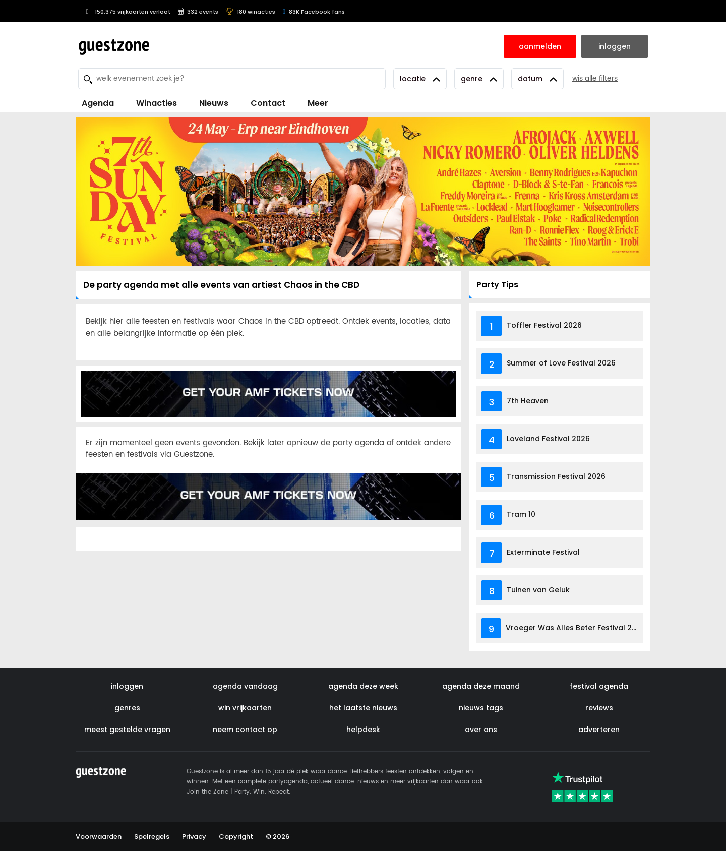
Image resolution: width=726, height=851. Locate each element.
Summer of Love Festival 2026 (561, 363)
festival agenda (599, 686)
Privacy (194, 836)
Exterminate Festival (543, 552)
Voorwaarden (99, 836)
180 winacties (250, 12)
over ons (481, 729)
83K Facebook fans (314, 12)
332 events (198, 12)
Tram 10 (521, 514)
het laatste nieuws (363, 708)
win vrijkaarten (245, 708)
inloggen (127, 686)
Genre (479, 79)
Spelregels (151, 836)
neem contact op (245, 729)
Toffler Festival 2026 (544, 325)
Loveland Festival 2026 (548, 439)
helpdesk (363, 729)
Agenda (98, 103)
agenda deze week (363, 686)
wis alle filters (595, 78)
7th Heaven (528, 401)
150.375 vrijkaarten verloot (126, 12)
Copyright (236, 836)
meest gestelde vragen (127, 729)
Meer (318, 103)
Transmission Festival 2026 (556, 476)
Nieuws (213, 103)
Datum (537, 79)
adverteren (599, 729)
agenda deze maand (481, 686)
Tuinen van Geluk (538, 590)
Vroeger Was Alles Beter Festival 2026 (575, 628)
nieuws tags (481, 708)
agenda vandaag (245, 686)
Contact (268, 103)
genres (127, 708)
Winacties (156, 103)
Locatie (420, 79)
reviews (599, 708)
